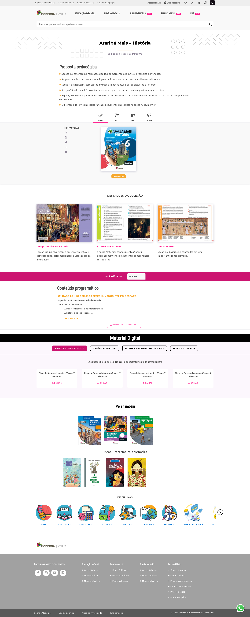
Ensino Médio (171, 13)
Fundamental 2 (141, 13)
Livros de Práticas (120, 575)
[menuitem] (45, 2)
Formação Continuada (180, 586)
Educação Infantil (85, 13)
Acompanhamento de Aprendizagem (144, 348)
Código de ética (66, 612)
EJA (195, 13)
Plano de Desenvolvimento (69, 348)
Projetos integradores (181, 580)
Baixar (57, 383)
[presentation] (220, 512)
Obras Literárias (150, 575)
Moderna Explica (92, 580)
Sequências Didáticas (104, 348)
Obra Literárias (91, 575)
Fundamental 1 (112, 13)
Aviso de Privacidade (92, 612)
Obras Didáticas (91, 570)
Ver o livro (119, 176)
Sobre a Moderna (42, 612)
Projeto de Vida (177, 591)
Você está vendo (113, 276)
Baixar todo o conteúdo (124, 325)
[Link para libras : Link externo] (212, 3)
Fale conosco (116, 612)
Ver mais (71, 318)
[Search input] (123, 24)
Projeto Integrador (184, 348)
